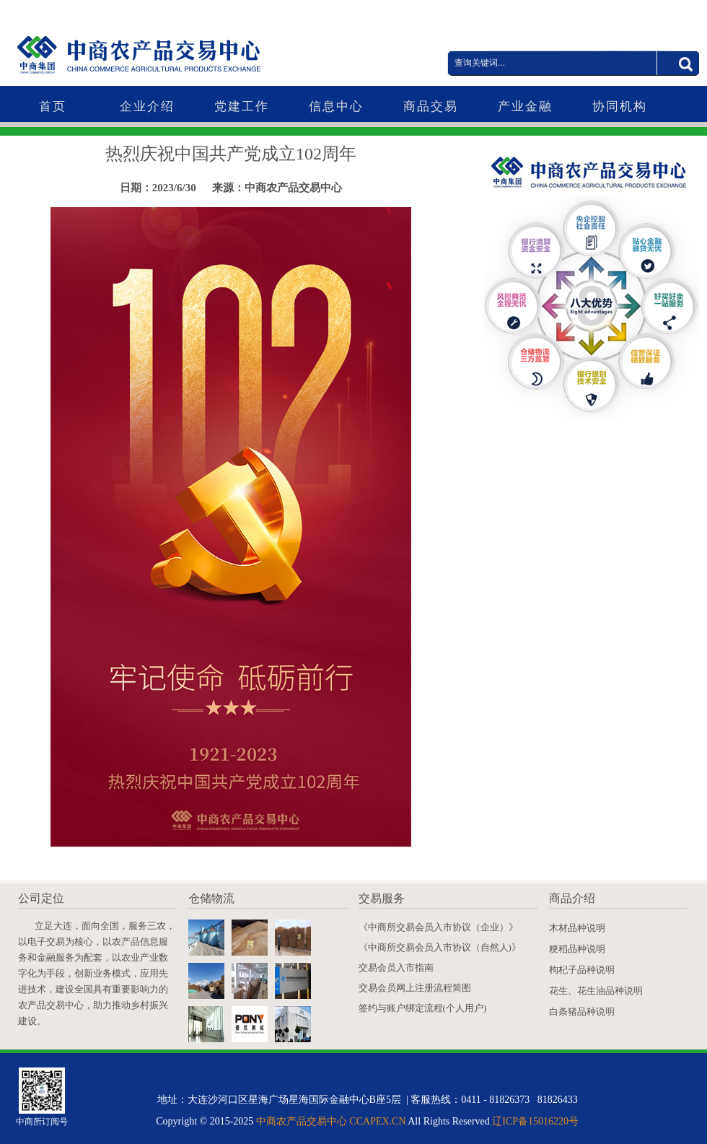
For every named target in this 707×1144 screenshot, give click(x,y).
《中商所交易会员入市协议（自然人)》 (440, 947)
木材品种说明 (577, 927)
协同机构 (619, 106)
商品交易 (430, 106)
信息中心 (336, 106)
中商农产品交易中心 (169, 44)
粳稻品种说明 (577, 948)
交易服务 (382, 898)
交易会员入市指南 (396, 967)
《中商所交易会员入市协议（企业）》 (438, 927)
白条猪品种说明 (582, 1011)
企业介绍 (147, 106)
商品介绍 (572, 898)
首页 (52, 106)
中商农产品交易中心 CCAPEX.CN (331, 1121)
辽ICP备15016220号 (535, 1121)
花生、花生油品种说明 (596, 990)
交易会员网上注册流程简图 (415, 987)
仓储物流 (211, 898)
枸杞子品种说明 (582, 969)
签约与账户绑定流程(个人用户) (423, 1008)
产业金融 (525, 106)
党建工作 (241, 106)
